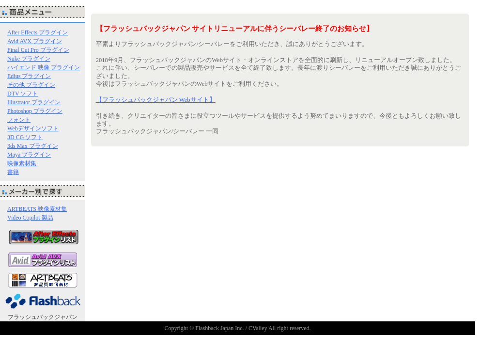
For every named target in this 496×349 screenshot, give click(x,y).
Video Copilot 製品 (30, 217)
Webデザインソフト (33, 128)
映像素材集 (21, 163)
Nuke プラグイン (28, 58)
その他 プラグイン (31, 84)
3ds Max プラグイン (32, 146)
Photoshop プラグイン (34, 111)
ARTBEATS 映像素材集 (37, 209)
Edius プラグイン (29, 76)
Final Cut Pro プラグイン (38, 50)
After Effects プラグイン (37, 32)
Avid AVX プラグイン (34, 41)
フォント (19, 119)
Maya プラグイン (29, 154)
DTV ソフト (22, 93)
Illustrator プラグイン (34, 102)
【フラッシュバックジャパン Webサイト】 (156, 99)
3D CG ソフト (25, 137)
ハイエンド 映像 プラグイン (43, 67)
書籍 (13, 172)
